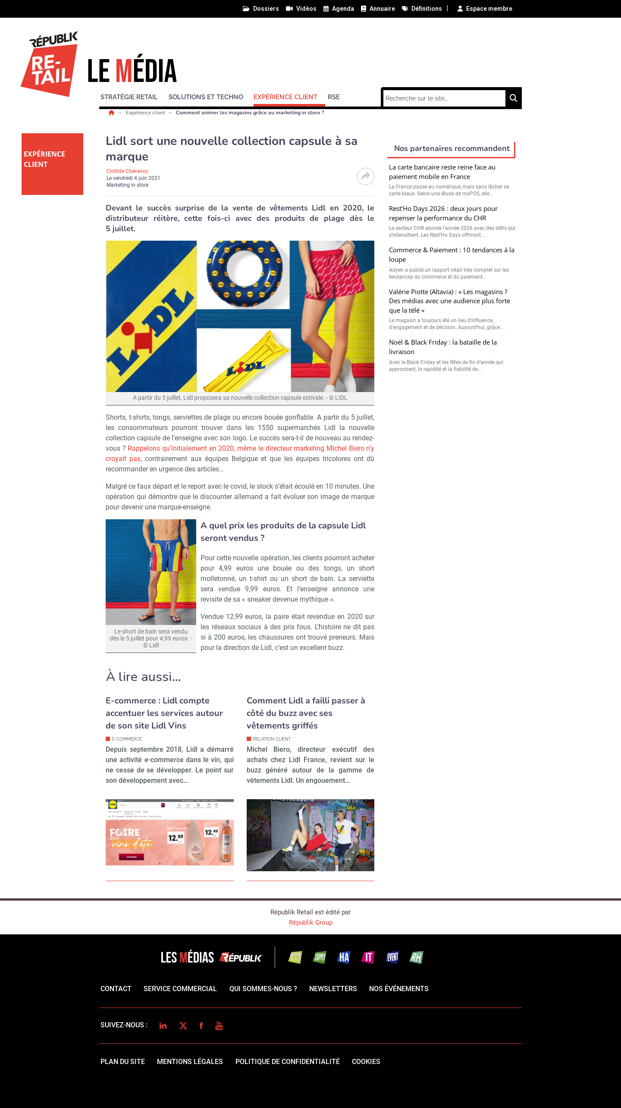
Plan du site (122, 1062)
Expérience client (146, 112)
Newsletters (333, 989)
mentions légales (190, 1062)
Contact (116, 989)
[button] (133, 96)
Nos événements (399, 989)
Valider (451, 475)
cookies (366, 1062)
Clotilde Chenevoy (127, 171)
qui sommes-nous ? (263, 989)
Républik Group (310, 922)
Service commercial (180, 989)
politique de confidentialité (287, 1062)
